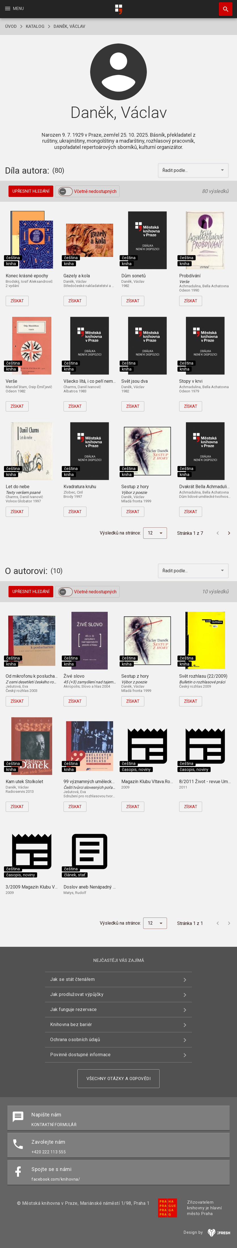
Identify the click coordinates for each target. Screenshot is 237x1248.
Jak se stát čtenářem (72, 979)
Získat (17, 301)
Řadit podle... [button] (175, 170)
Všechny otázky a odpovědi (118, 1078)
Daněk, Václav (69, 26)
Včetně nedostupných (95, 191)
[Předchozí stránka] (217, 533)
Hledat (223, 6)
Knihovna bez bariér (71, 1024)
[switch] (65, 191)
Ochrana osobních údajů (75, 1039)
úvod (11, 26)
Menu (14, 8)
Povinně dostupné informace (80, 1054)
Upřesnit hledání (30, 191)
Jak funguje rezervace (73, 1009)
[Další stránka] (229, 533)
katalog (35, 26)
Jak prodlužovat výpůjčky (76, 994)
